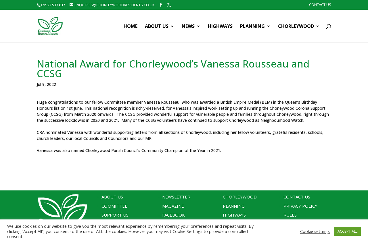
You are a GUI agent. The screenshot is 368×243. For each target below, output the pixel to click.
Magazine (173, 206)
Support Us (115, 215)
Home (130, 26)
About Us (156, 26)
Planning (252, 26)
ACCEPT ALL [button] (347, 231)
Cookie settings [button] (315, 231)
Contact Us (320, 5)
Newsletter (176, 197)
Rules (290, 215)
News (188, 26)
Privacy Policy (300, 206)
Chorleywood (296, 26)
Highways (220, 26)
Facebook (173, 215)
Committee (114, 206)
